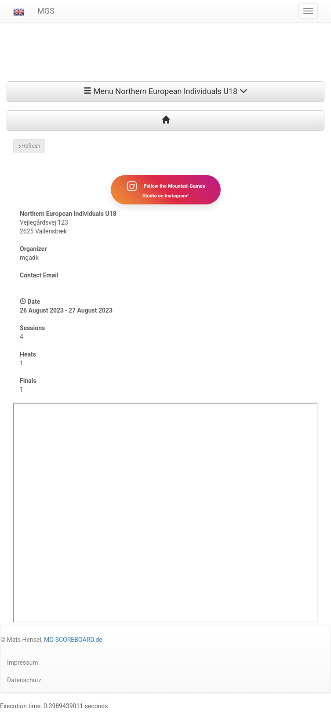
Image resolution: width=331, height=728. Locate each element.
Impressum (22, 662)
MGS (46, 10)
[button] (19, 11)
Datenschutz (24, 680)
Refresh (29, 146)
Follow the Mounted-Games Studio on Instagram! (165, 189)
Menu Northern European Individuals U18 (165, 91)
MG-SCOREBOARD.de (73, 639)
